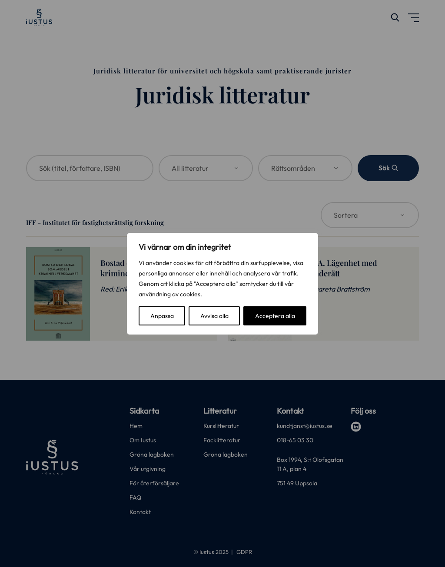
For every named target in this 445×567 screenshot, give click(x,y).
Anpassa (162, 316)
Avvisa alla (214, 316)
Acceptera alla (275, 316)
